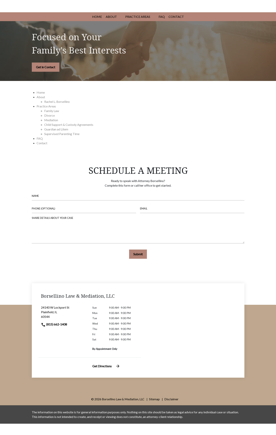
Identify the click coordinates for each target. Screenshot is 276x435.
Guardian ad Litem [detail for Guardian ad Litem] (56, 140)
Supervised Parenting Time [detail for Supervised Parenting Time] (61, 145)
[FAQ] (162, 28)
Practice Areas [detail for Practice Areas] (46, 117)
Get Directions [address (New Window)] (106, 377)
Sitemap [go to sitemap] (154, 410)
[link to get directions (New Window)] (64, 324)
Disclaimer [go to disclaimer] (171, 410)
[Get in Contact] (45, 78)
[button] (119, 28)
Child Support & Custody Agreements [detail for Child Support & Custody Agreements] (68, 136)
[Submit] (138, 265)
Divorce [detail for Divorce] (49, 127)
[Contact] (176, 28)
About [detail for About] (41, 108)
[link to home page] (67, 11)
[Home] (97, 28)
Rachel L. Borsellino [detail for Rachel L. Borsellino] (57, 113)
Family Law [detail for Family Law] (51, 122)
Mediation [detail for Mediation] (51, 131)
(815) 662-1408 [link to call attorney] (54, 335)
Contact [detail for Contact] (42, 154)
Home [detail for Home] (41, 103)
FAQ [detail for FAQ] (40, 150)
